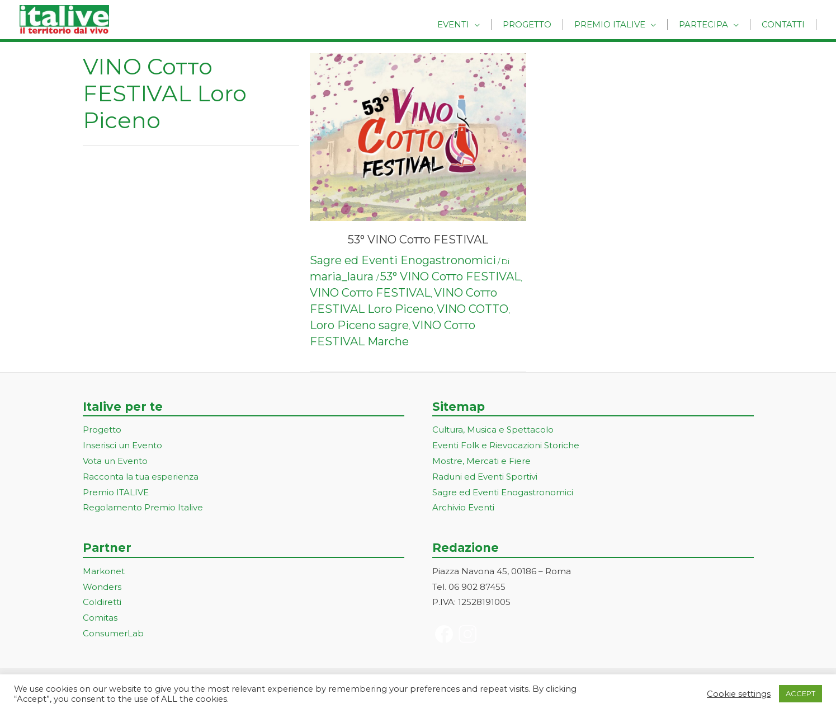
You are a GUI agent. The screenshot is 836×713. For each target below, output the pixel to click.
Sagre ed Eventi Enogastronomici (403, 260)
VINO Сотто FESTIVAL (370, 292)
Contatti (785, 23)
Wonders (102, 586)
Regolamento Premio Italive (143, 507)
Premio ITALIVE (116, 492)
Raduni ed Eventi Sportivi (484, 476)
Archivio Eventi (463, 507)
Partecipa (711, 23)
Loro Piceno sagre (359, 325)
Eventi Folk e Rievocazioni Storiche (505, 445)
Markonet (104, 571)
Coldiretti (102, 602)
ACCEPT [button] (800, 693)
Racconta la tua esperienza (141, 476)
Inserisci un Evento (122, 445)
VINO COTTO (472, 309)
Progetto (546, 23)
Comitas (100, 617)
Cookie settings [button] (739, 694)
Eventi (478, 23)
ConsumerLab (113, 633)
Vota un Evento (115, 461)
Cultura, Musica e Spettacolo (493, 429)
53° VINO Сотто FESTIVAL (418, 239)
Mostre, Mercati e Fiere (481, 461)
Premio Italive (623, 23)
